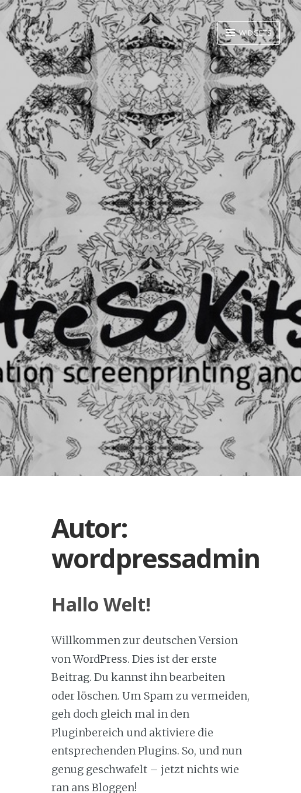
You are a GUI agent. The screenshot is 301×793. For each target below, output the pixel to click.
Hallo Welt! (101, 604)
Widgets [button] (254, 32)
